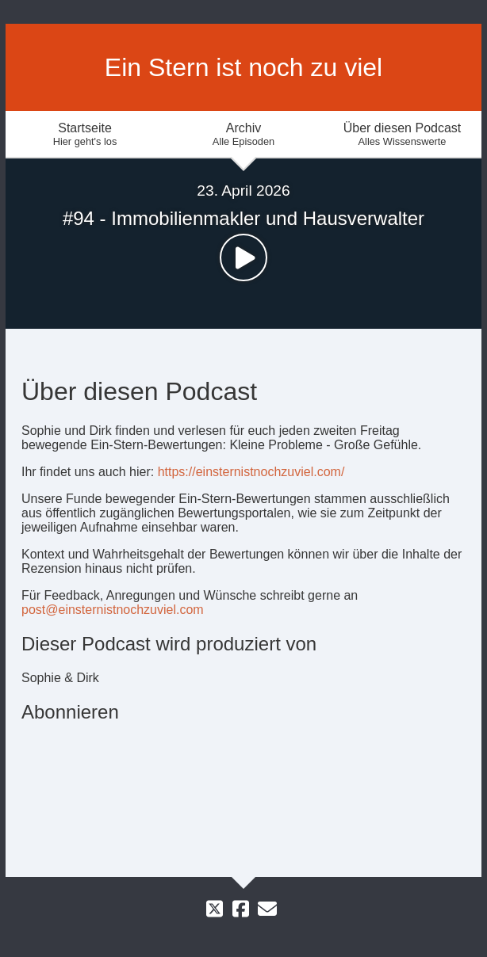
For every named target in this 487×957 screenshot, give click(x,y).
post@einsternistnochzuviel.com (112, 609)
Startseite (85, 134)
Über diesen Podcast (402, 134)
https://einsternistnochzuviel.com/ (251, 471)
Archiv (243, 134)
